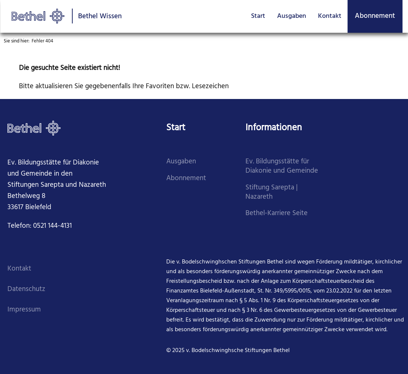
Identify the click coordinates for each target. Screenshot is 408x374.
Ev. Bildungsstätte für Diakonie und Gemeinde (281, 166)
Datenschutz (26, 289)
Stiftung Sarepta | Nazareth (271, 192)
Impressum (24, 309)
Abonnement (375, 16)
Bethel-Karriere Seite (276, 213)
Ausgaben (291, 16)
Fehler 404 (42, 41)
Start (258, 16)
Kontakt (329, 16)
